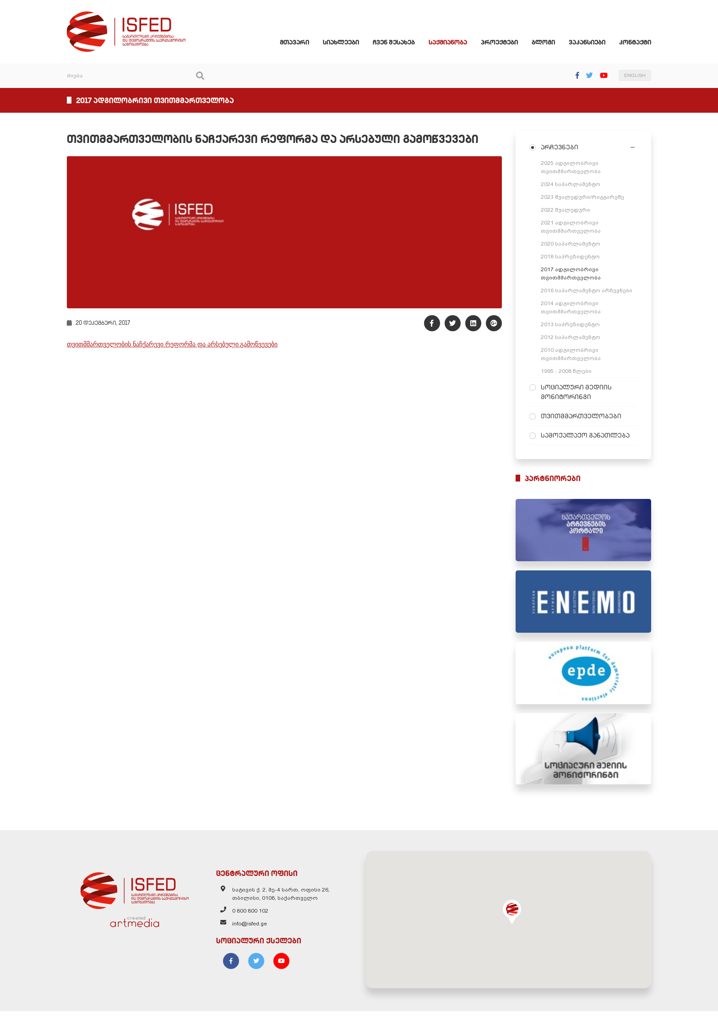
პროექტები (504, 43)
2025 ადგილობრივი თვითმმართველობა (574, 168)
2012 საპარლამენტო (573, 338)
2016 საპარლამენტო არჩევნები (589, 291)
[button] (515, 918)
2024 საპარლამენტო (573, 185)
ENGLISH (640, 76)
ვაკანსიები (592, 43)
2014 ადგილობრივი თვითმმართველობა (574, 308)
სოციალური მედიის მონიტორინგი (579, 393)
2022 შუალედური (568, 211)
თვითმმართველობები (584, 417)
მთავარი (300, 43)
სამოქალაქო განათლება (588, 436)
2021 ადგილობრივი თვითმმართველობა (574, 227)
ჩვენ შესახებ (399, 43)
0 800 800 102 (248, 919)
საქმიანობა (453, 43)
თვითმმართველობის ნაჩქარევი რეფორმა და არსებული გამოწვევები (166, 348)
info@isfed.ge (247, 932)
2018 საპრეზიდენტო (573, 257)
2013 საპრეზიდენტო (573, 325)
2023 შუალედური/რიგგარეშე (585, 198)
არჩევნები (562, 148)
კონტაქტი (641, 43)
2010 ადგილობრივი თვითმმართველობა (574, 355)
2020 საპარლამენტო (573, 244)
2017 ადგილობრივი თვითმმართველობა (574, 274)
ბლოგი (548, 43)
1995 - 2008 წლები (569, 372)
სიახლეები (346, 43)
